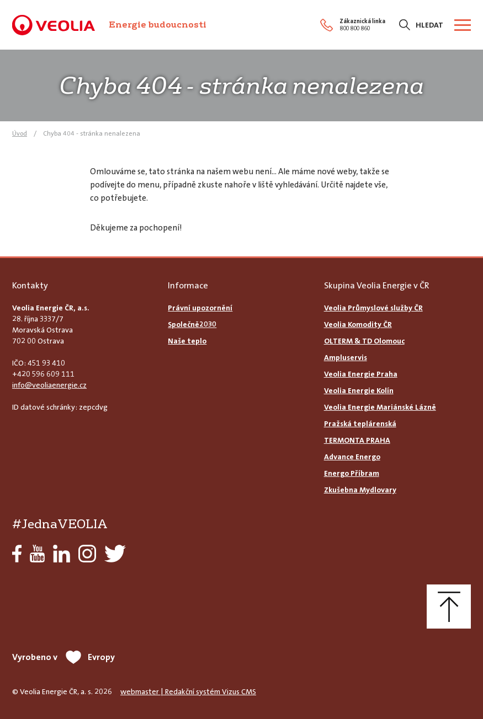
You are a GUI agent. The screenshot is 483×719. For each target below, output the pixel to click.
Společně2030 (192, 324)
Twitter (115, 553)
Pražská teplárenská (360, 423)
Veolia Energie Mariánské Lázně (380, 407)
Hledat (429, 25)
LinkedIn (61, 553)
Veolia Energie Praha (360, 374)
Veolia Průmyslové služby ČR (373, 308)
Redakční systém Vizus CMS (210, 691)
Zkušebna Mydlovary (360, 490)
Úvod (19, 133)
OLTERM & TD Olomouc (364, 341)
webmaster (139, 691)
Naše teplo (187, 341)
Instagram (87, 553)
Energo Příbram (351, 473)
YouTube (37, 553)
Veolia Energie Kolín (359, 390)
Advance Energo (352, 457)
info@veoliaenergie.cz (49, 385)
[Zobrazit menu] (462, 25)
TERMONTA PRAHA (357, 440)
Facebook (17, 553)
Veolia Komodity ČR (358, 324)
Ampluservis (345, 357)
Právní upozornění (200, 308)
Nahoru (449, 606)
